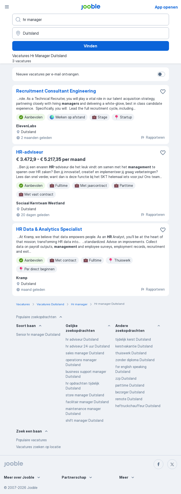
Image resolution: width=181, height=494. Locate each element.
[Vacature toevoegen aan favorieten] (163, 91)
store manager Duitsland (85, 395)
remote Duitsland (128, 399)
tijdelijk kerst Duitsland (133, 339)
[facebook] (158, 464)
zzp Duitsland (125, 378)
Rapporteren (153, 137)
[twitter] (172, 464)
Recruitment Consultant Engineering (56, 91)
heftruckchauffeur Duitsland (137, 406)
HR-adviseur (29, 152)
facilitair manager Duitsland (87, 402)
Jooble (32, 487)
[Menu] (7, 7)
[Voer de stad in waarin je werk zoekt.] (90, 33)
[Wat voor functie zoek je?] (90, 19)
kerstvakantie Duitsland (134, 346)
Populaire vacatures (31, 440)
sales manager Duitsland (85, 353)
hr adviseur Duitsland (82, 339)
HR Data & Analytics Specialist (49, 229)
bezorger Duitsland (130, 392)
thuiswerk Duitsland (130, 353)
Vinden (90, 45)
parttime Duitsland (129, 385)
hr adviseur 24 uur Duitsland (88, 346)
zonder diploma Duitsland (135, 360)
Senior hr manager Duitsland (38, 334)
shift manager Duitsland (84, 420)
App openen (166, 7)
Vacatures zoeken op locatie (38, 447)
